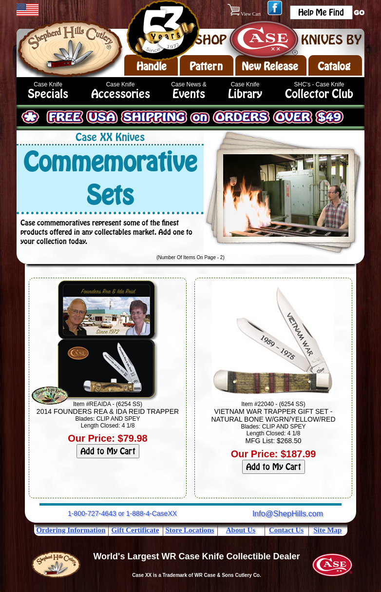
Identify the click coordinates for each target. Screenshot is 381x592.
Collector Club (319, 94)
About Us (240, 530)
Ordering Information (70, 530)
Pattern (206, 66)
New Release (270, 66)
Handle (151, 66)
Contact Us (286, 530)
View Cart (245, 14)
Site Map (328, 530)
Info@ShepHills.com (287, 514)
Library (245, 94)
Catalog (334, 66)
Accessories (120, 94)
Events (188, 94)
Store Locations (189, 530)
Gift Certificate (135, 530)
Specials (48, 94)
